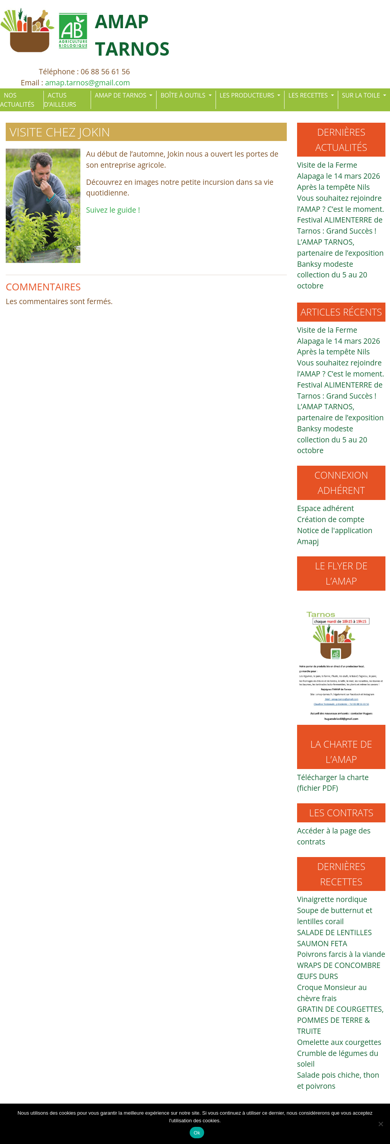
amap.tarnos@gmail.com (87, 82)
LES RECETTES (308, 95)
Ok (196, 1133)
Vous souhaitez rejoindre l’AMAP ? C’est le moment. (340, 203)
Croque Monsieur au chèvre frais (332, 992)
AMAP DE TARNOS (121, 95)
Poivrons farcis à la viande (341, 954)
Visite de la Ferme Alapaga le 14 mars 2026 (338, 170)
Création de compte (330, 519)
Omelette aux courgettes (339, 1042)
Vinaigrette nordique (332, 899)
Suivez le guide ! (113, 210)
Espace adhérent (325, 508)
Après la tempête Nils (333, 187)
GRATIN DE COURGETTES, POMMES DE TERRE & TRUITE (340, 1020)
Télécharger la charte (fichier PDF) (333, 782)
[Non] (380, 1124)
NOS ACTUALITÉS (17, 100)
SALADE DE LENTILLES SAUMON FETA (334, 938)
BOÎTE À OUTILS (183, 95)
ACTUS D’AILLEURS (60, 100)
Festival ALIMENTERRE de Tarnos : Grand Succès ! (340, 225)
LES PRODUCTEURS (248, 95)
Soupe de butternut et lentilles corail (334, 915)
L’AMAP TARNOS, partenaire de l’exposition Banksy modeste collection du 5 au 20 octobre (340, 264)
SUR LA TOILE (362, 95)
